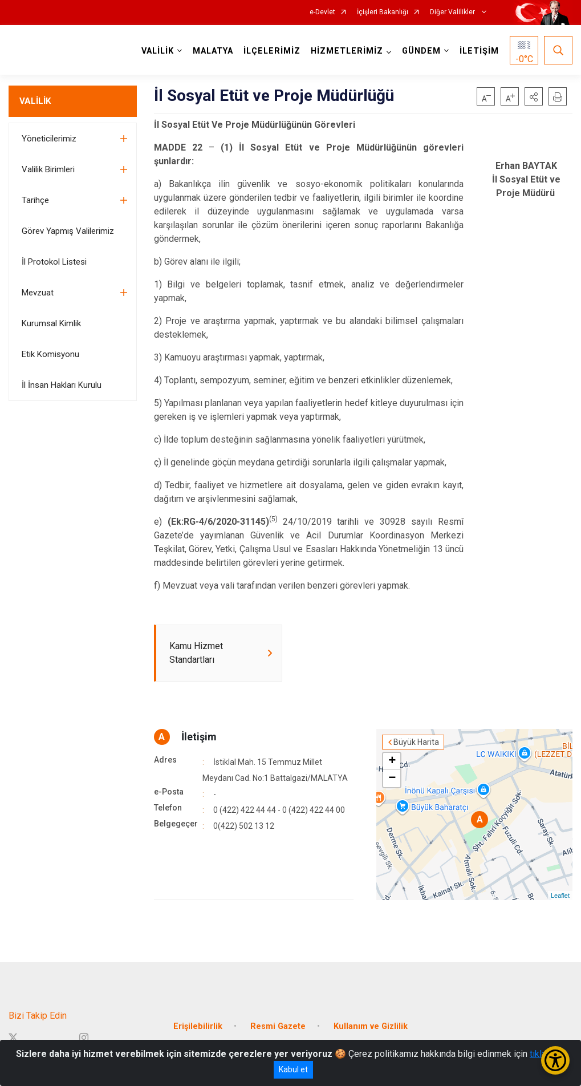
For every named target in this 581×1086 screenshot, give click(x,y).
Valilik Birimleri (48, 169)
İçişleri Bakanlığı (382, 12)
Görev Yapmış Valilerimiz (68, 231)
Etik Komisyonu (50, 354)
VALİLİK (35, 101)
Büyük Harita (416, 742)
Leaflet (560, 895)
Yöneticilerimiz (49, 138)
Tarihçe (35, 200)
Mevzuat (38, 292)
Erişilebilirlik (197, 1026)
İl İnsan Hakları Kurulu (61, 385)
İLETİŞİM (479, 51)
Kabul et (293, 1069)
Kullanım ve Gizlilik (371, 1026)
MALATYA (213, 51)
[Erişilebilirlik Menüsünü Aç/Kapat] (555, 1060)
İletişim (199, 737)
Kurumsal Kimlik (51, 323)
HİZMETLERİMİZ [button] (347, 51)
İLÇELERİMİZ (271, 51)
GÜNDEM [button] (421, 51)
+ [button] (392, 761)
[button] (534, 96)
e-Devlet (322, 12)
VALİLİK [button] (157, 51)
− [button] (392, 778)
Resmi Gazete (278, 1026)
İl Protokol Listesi (54, 262)
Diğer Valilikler (453, 12)
